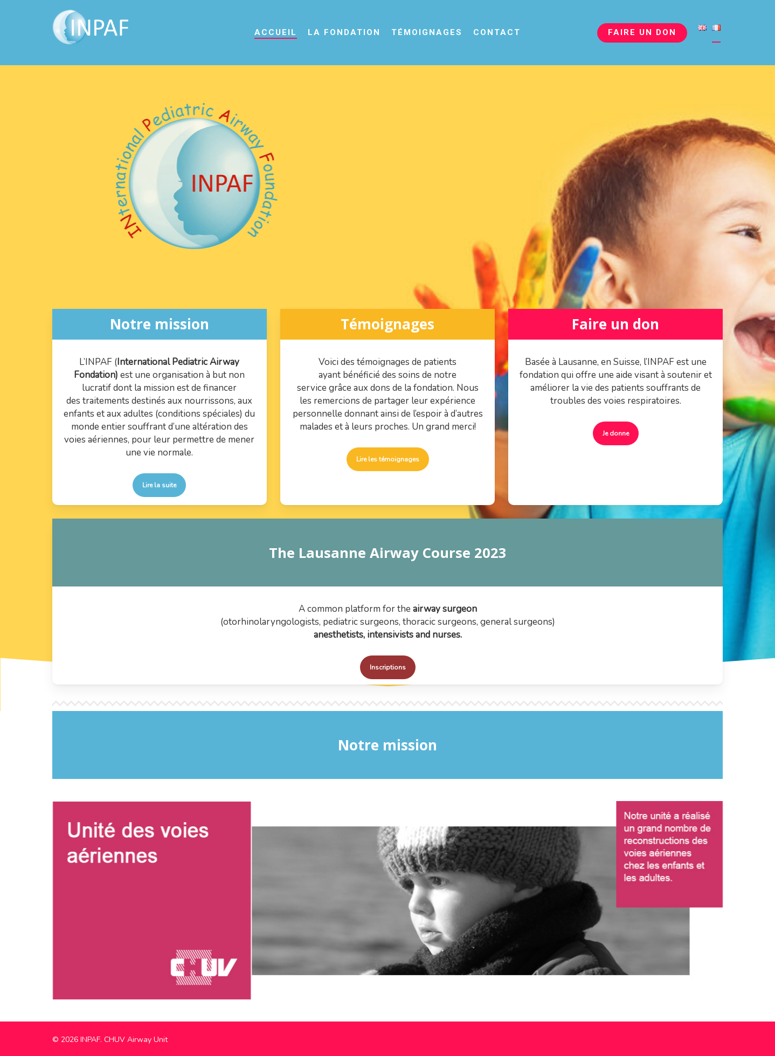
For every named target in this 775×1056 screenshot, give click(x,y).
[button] (159, 485)
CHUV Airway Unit (136, 1039)
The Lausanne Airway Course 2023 (387, 552)
